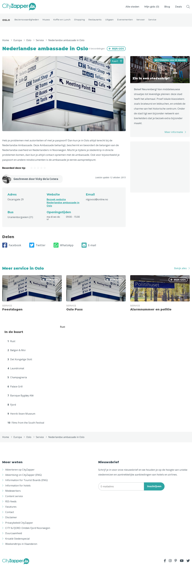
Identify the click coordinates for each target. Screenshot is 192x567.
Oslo (6, 20)
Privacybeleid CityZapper (19, 523)
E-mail (89, 245)
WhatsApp (64, 245)
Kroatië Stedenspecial (17, 539)
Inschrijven (154, 486)
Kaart (117, 61)
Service (152, 19)
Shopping (79, 19)
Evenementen (125, 19)
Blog (167, 6)
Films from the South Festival (26, 423)
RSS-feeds (10, 501)
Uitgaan (109, 19)
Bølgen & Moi (17, 350)
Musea (46, 19)
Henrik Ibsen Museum (21, 414)
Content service (14, 496)
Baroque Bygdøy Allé (21, 395)
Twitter (37, 245)
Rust (11, 341)
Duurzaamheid (13, 533)
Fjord (12, 404)
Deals (178, 6)
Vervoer (140, 19)
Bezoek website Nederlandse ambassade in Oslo (63, 203)
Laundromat (16, 368)
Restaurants (95, 19)
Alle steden (132, 6)
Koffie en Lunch (61, 19)
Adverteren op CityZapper (19, 470)
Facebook (11, 245)
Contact (9, 512)
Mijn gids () (151, 6)
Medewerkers (13, 491)
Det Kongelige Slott (20, 359)
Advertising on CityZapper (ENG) (23, 475)
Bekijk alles (180, 268)
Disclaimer (11, 517)
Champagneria (17, 377)
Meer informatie (174, 132)
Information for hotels (18, 485)
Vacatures (10, 507)
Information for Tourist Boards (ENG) (26, 480)
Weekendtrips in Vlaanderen (21, 544)
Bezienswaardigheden (26, 19)
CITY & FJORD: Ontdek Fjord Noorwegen (27, 528)
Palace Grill (15, 386)
